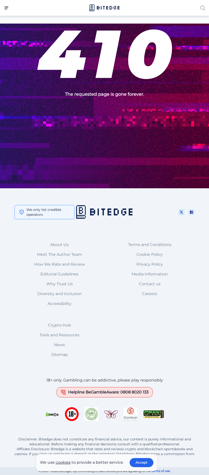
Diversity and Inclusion (59, 293)
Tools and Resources (59, 335)
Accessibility (60, 303)
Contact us (149, 284)
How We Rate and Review (59, 264)
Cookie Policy (149, 254)
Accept (141, 462)
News (59, 344)
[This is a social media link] (181, 212)
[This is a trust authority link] (91, 414)
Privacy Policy (149, 264)
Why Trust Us (59, 284)
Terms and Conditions (149, 244)
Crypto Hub (59, 325)
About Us (59, 244)
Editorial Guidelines (59, 274)
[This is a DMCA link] (52, 414)
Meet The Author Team (59, 254)
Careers (149, 293)
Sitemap (59, 354)
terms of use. (161, 471)
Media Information (150, 274)
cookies (63, 462)
